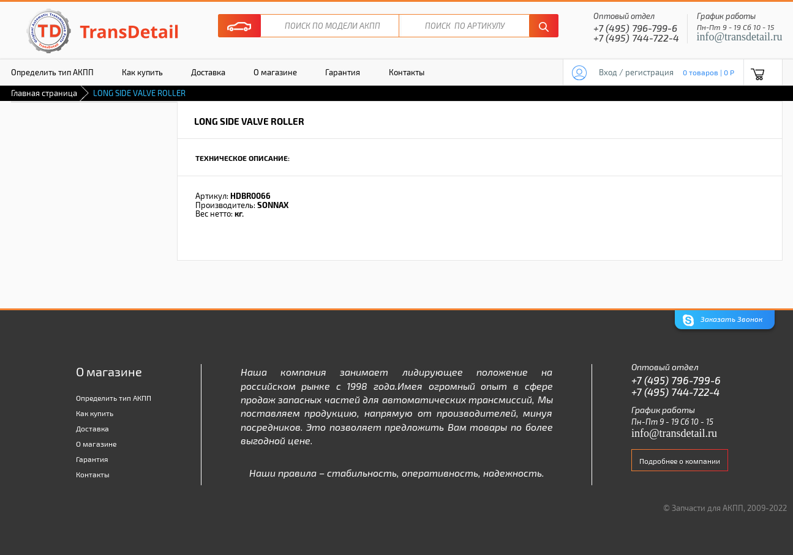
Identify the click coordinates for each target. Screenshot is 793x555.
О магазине (275, 72)
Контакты (406, 72)
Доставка (208, 72)
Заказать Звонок (722, 320)
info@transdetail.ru (740, 37)
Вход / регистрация (636, 72)
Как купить (142, 72)
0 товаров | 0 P (708, 72)
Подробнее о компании (679, 460)
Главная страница (44, 93)
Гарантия (342, 72)
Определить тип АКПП (113, 397)
